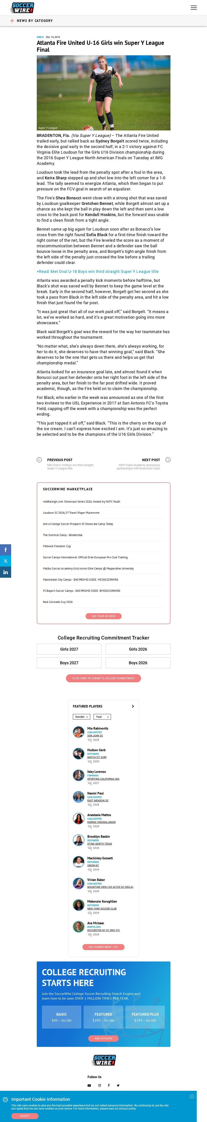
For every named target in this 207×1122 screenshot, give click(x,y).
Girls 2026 (138, 649)
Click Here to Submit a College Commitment (103, 678)
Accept (25, 1116)
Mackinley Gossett (100, 858)
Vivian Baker (96, 880)
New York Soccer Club (102, 908)
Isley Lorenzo (96, 771)
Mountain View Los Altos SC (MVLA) (110, 887)
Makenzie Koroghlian (102, 901)
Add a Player (103, 1038)
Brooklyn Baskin (98, 836)
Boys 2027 (69, 662)
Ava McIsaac (95, 923)
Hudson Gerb (96, 750)
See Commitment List (104, 947)
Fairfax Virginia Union (101, 822)
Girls (40, 37)
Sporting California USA (103, 779)
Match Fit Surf (97, 757)
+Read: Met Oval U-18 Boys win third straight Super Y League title (98, 271)
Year (99, 716)
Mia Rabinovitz (97, 728)
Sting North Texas (99, 843)
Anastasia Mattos (99, 815)
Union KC (93, 865)
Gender (79, 716)
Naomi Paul (95, 793)
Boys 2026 (138, 662)
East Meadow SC (98, 800)
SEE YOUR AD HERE (103, 616)
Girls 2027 (69, 649)
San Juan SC (95, 735)
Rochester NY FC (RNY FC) (103, 930)
